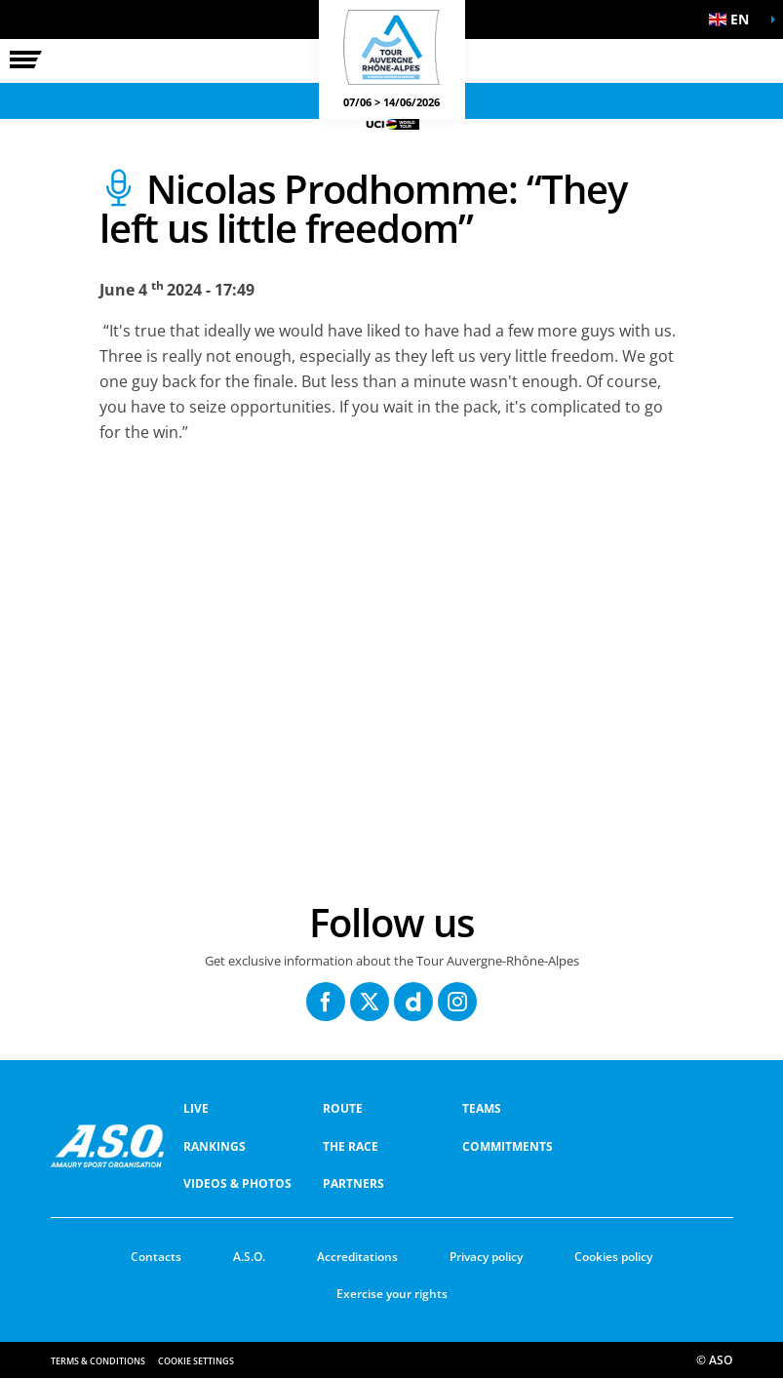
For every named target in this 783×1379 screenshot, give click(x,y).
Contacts (156, 1256)
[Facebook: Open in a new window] (325, 1001)
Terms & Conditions (98, 1361)
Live (196, 1108)
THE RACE (350, 1146)
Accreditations (357, 1256)
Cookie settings (196, 1361)
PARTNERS (353, 1183)
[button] (734, 19)
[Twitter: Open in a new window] (369, 1001)
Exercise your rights (392, 1293)
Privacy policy (486, 1256)
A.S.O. (249, 1256)
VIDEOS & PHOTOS (237, 1183)
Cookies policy (613, 1256)
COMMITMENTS (507, 1146)
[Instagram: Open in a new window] (457, 1001)
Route (343, 1108)
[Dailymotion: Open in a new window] (413, 1001)
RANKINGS (214, 1146)
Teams (481, 1108)
